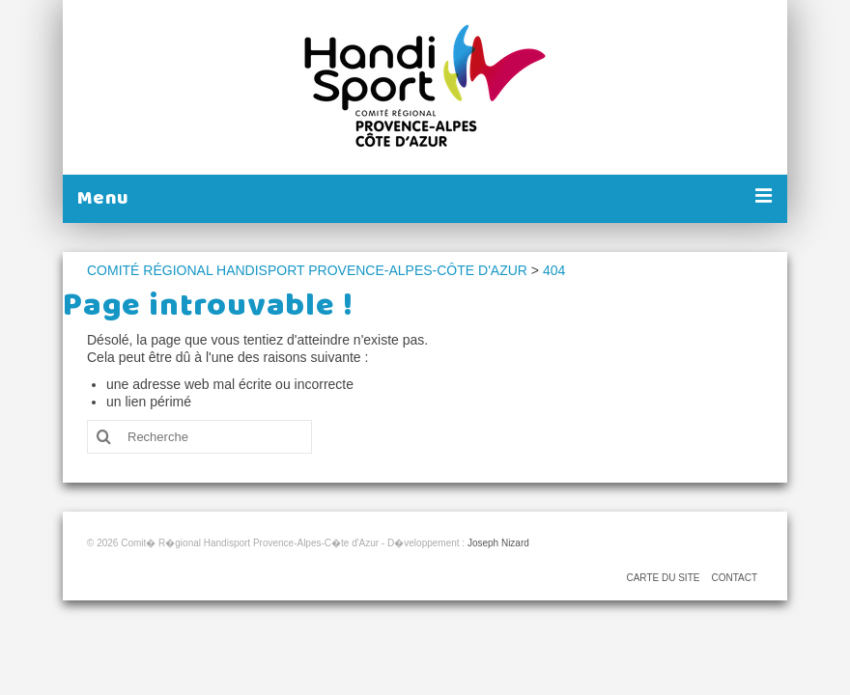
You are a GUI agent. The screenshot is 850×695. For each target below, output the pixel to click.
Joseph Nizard (498, 543)
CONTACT (734, 577)
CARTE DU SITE (662, 577)
